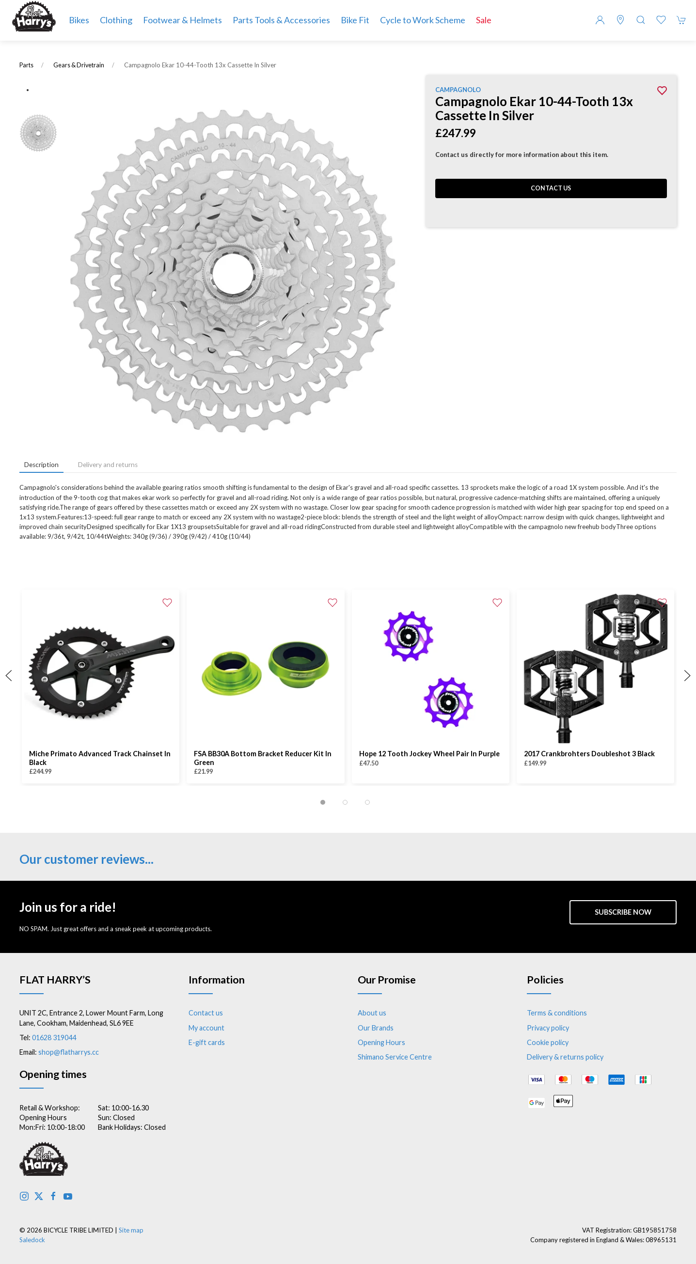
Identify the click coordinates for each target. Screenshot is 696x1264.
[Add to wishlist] (167, 602)
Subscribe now (623, 912)
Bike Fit (355, 20)
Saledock (32, 1240)
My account (206, 1028)
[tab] (322, 802)
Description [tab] (41, 464)
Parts (26, 65)
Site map (131, 1230)
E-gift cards (207, 1042)
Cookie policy (548, 1042)
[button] (641, 20)
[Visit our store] (620, 20)
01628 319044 (54, 1037)
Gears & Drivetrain (78, 65)
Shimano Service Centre (395, 1057)
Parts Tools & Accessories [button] (281, 20)
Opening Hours (381, 1042)
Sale (483, 20)
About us (372, 1013)
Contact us (551, 188)
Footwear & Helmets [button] (182, 20)
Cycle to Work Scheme (422, 20)
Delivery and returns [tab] (108, 464)
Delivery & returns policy (565, 1057)
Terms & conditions (557, 1013)
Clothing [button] (116, 20)
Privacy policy (548, 1028)
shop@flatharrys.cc (68, 1052)
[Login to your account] (600, 20)
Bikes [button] (79, 20)
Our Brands (376, 1028)
